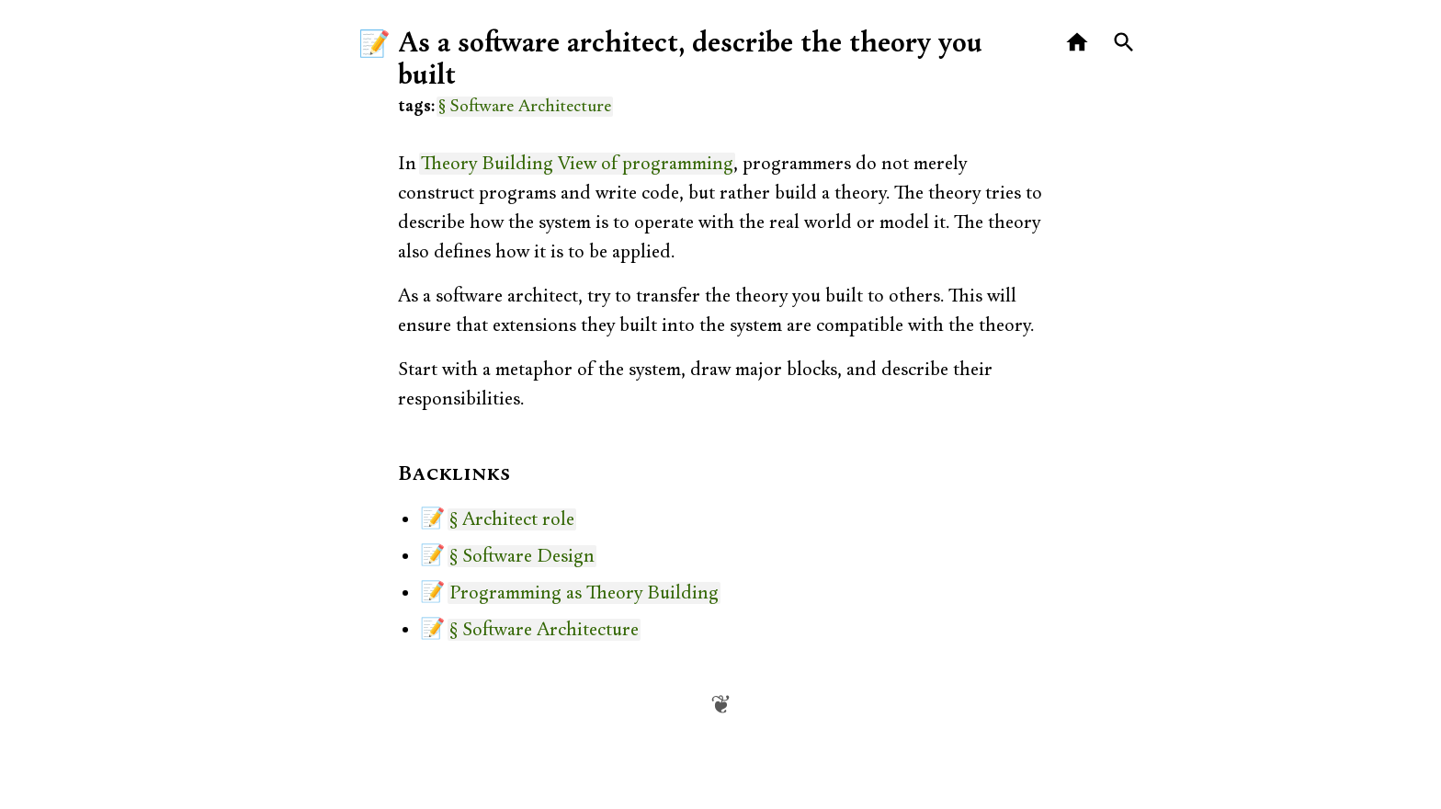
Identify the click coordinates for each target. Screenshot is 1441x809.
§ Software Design (522, 556)
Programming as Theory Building (584, 593)
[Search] (1124, 42)
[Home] (1077, 42)
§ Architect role (511, 519)
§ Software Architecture (524, 107)
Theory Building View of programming (577, 164)
